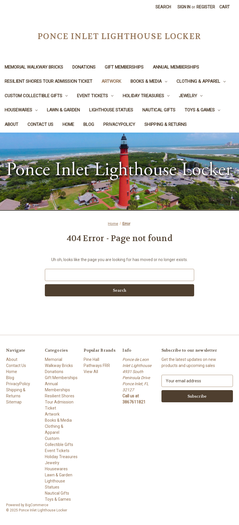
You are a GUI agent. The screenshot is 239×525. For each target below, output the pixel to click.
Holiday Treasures (146, 95)
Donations (83, 67)
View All (91, 371)
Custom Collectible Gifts (36, 95)
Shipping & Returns (165, 124)
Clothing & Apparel (201, 81)
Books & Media (148, 81)
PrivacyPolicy (119, 124)
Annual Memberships (176, 67)
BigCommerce (36, 505)
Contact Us (40, 124)
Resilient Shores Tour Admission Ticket (48, 81)
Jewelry (191, 95)
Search (163, 7)
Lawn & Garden (63, 110)
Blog (88, 124)
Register (205, 7)
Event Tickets (95, 95)
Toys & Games (202, 110)
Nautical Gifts (158, 110)
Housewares (21, 110)
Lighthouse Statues (111, 110)
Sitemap (14, 402)
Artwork (111, 81)
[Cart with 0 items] (224, 7)
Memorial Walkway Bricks (34, 67)
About (11, 124)
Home (68, 124)
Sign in (183, 7)
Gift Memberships (124, 67)
